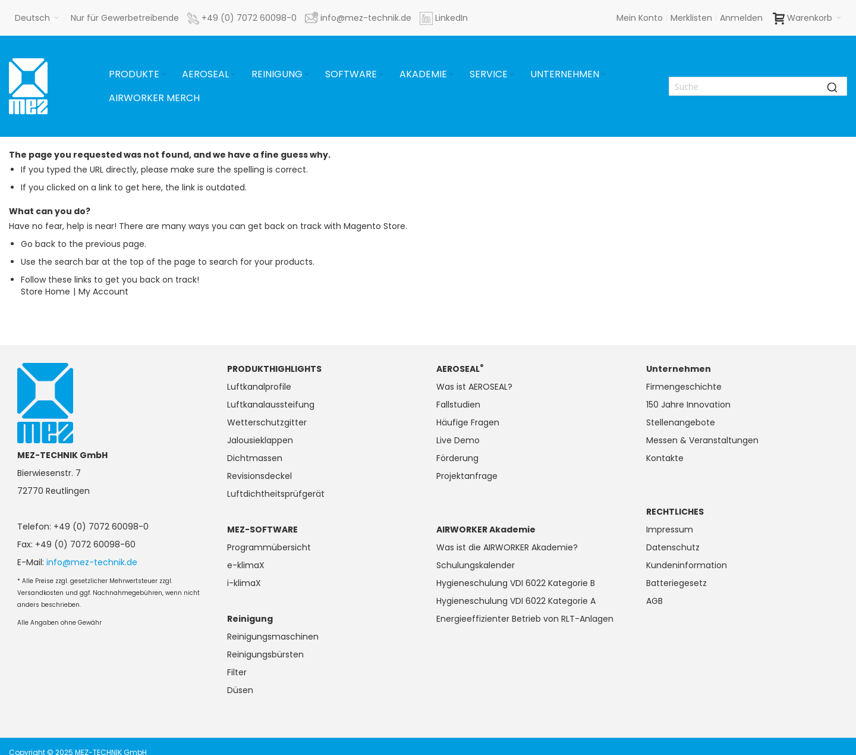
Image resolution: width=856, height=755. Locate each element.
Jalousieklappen (260, 440)
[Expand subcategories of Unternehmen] (603, 74)
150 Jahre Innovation (688, 405)
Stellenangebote (680, 422)
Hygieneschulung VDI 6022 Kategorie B (515, 583)
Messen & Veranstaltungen (702, 440)
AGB (654, 601)
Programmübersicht (269, 547)
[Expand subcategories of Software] (381, 74)
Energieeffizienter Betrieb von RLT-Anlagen (524, 619)
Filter (237, 672)
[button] (37, 18)
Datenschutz (673, 547)
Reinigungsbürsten (265, 654)
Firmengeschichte (684, 387)
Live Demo (458, 440)
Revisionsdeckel (259, 476)
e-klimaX (246, 565)
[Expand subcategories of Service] (512, 74)
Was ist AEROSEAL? (474, 387)
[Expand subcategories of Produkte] (163, 74)
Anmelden (741, 18)
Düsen (240, 690)
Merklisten (691, 18)
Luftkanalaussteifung (270, 405)
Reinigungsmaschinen (273, 637)
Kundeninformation (686, 565)
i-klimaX (244, 583)
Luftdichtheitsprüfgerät (276, 494)
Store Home (45, 291)
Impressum (669, 529)
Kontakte (665, 458)
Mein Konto (639, 18)
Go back (38, 244)
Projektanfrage (467, 476)
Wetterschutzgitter (267, 422)
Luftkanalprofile (259, 387)
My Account (103, 291)
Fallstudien (458, 405)
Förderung (457, 458)
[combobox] (758, 86)
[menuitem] (138, 74)
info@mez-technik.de (91, 562)
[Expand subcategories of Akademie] (451, 74)
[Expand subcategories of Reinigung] (307, 74)
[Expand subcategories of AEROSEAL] (233, 74)
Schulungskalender (475, 565)
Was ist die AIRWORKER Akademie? (507, 547)
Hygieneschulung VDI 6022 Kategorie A (516, 601)
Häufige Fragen (467, 422)
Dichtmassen (254, 458)
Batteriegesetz (676, 583)
